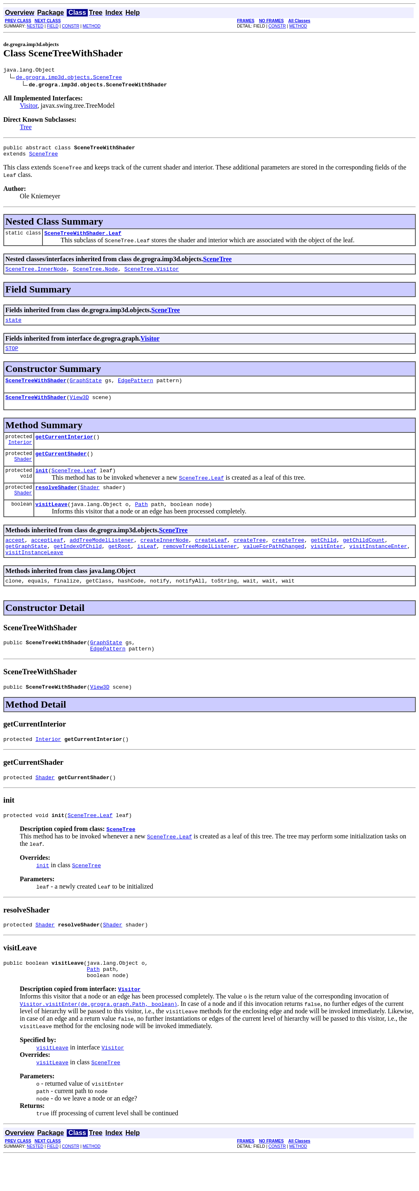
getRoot (119, 565)
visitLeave (51, 521)
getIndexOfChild (78, 565)
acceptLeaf (47, 558)
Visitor (28, 106)
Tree (26, 128)
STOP (11, 356)
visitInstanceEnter (378, 565)
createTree (250, 558)
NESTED (35, 26)
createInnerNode (164, 558)
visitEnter (327, 565)
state (13, 327)
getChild (323, 558)
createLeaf (211, 558)
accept (15, 558)
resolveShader (56, 503)
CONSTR (70, 26)
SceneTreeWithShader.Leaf (82, 237)
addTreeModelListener (102, 558)
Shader (23, 473)
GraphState (86, 390)
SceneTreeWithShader (35, 390)
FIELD (53, 26)
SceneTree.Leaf (73, 485)
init (41, 485)
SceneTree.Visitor (151, 275)
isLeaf (147, 565)
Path (141, 521)
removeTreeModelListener (199, 565)
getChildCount (363, 558)
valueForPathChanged (273, 565)
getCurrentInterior (64, 449)
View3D (79, 408)
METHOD (92, 26)
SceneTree (43, 157)
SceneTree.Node (95, 275)
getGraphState (26, 565)
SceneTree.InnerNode (35, 275)
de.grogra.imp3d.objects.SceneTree (69, 78)
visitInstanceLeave (34, 573)
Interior (20, 455)
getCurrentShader (61, 467)
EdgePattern (135, 390)
